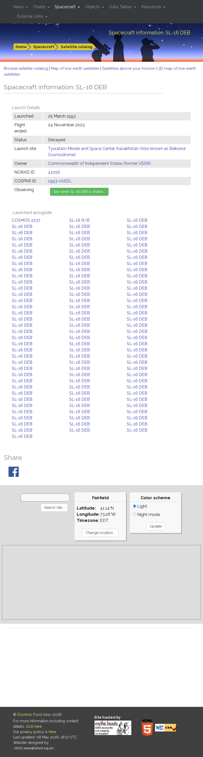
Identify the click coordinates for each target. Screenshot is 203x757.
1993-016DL (60, 181)
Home (21, 47)
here (52, 732)
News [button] (19, 6)
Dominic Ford (29, 714)
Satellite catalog (76, 47)
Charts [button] (39, 6)
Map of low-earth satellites (75, 68)
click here (34, 726)
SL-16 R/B (79, 220)
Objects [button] (93, 6)
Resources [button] (151, 6)
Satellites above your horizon (129, 68)
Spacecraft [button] (66, 6)
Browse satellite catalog (26, 68)
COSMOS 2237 (26, 220)
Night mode (146, 514)
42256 (54, 172)
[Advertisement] (101, 582)
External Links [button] (30, 16)
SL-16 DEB (137, 220)
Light (140, 506)
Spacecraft (43, 47)
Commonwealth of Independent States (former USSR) (99, 163)
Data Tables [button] (121, 6)
